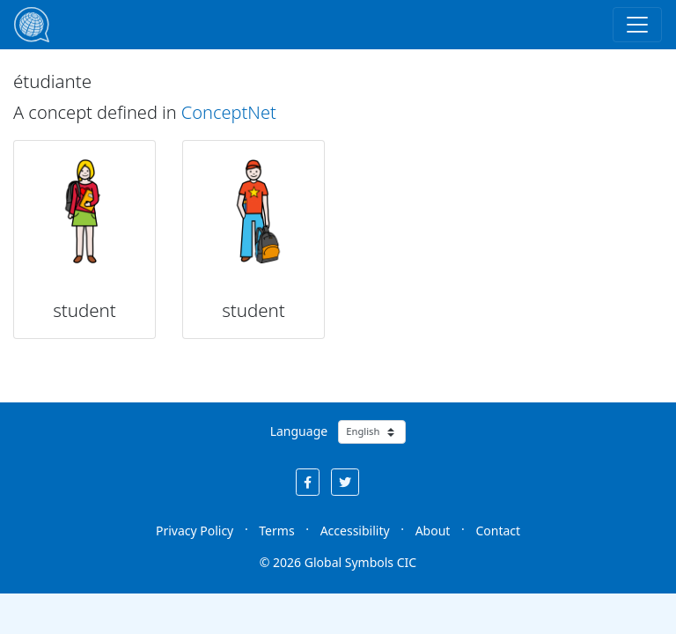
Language (298, 431)
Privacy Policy (194, 530)
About (433, 530)
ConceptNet (228, 112)
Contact (497, 530)
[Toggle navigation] (637, 24)
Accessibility (355, 530)
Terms (276, 530)
